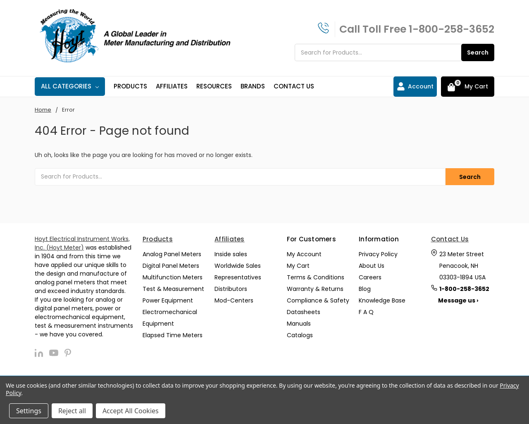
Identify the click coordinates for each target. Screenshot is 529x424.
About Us (371, 266)
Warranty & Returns (315, 289)
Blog (365, 289)
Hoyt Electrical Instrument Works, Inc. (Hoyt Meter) (82, 243)
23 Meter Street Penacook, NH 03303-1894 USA (462, 265)
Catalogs (300, 335)
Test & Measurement (173, 289)
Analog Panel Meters (172, 254)
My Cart (298, 266)
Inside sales (230, 254)
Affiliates (172, 86)
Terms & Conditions (315, 277)
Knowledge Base (382, 300)
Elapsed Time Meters (173, 335)
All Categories (70, 86)
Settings (28, 410)
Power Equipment (168, 300)
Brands (253, 86)
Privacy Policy (378, 254)
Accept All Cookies (130, 410)
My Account (304, 254)
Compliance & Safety (318, 300)
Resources (214, 86)
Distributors (230, 289)
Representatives (237, 277)
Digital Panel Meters (171, 266)
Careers (370, 277)
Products (130, 86)
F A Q (366, 312)
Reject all (72, 410)
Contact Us (294, 86)
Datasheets (303, 312)
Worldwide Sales (237, 266)
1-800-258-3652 (451, 29)
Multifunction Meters (173, 277)
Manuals (299, 323)
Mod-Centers (233, 300)
